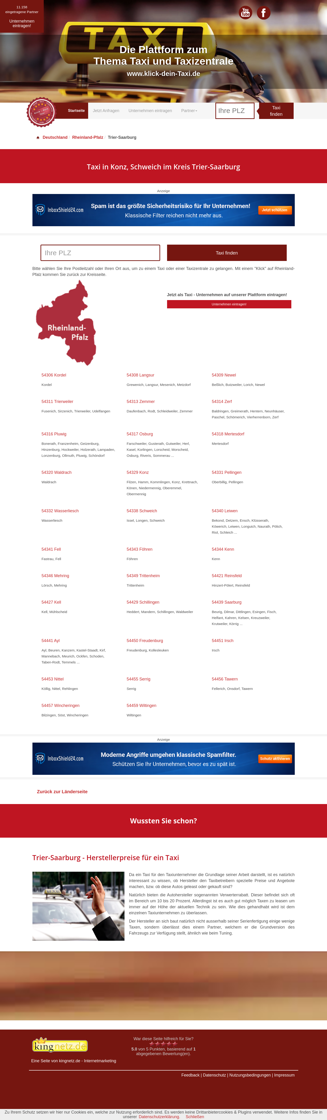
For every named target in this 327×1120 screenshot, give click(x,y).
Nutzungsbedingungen (250, 1075)
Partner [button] (189, 110)
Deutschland (52, 137)
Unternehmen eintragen (150, 110)
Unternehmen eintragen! (229, 304)
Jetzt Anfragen (106, 110)
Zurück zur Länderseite (62, 791)
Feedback (190, 1075)
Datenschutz (214, 1075)
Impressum (284, 1075)
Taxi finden (276, 111)
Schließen (195, 1116)
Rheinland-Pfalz (87, 137)
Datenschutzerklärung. (159, 1116)
